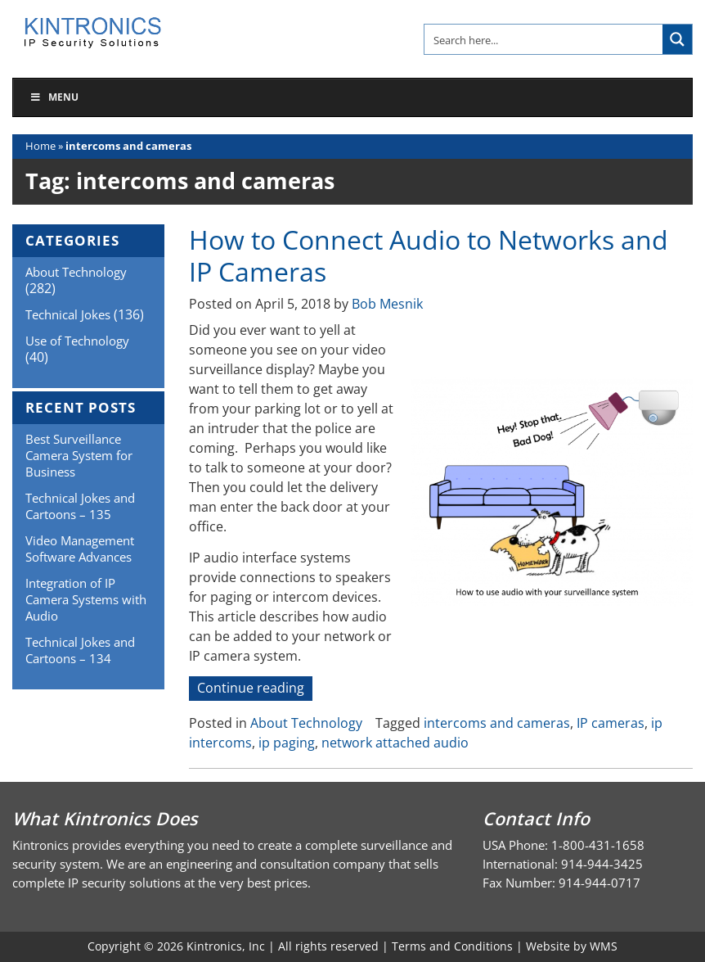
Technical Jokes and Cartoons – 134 (80, 650)
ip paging (286, 743)
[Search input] (544, 39)
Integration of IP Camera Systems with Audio (85, 599)
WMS (603, 946)
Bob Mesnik (387, 304)
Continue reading (254, 689)
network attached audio (395, 743)
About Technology (306, 723)
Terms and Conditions (452, 946)
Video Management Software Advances (79, 548)
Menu (54, 97)
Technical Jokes (67, 314)
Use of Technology (77, 340)
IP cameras (610, 723)
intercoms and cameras (497, 723)
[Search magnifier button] (677, 39)
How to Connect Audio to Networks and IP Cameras (428, 255)
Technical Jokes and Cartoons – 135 (80, 506)
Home (40, 145)
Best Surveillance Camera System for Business (78, 455)
